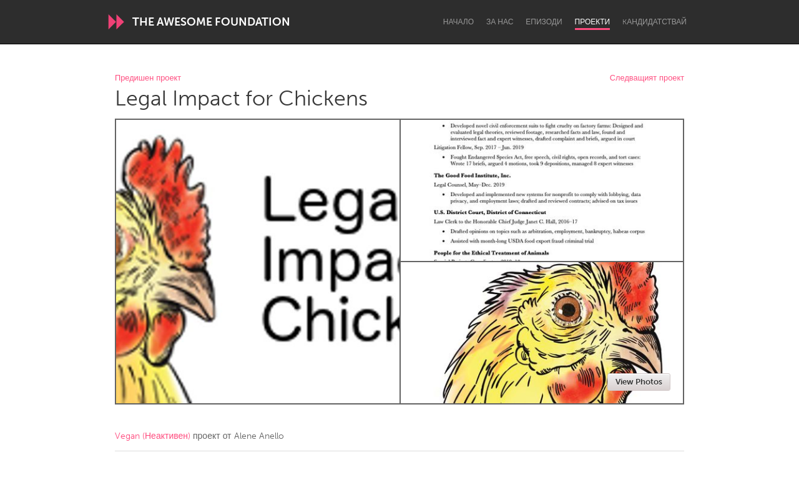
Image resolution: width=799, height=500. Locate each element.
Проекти (592, 21)
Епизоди (544, 21)
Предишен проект (148, 78)
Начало (458, 21)
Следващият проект (647, 78)
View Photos (638, 381)
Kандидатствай (654, 21)
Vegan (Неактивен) (152, 436)
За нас (499, 21)
